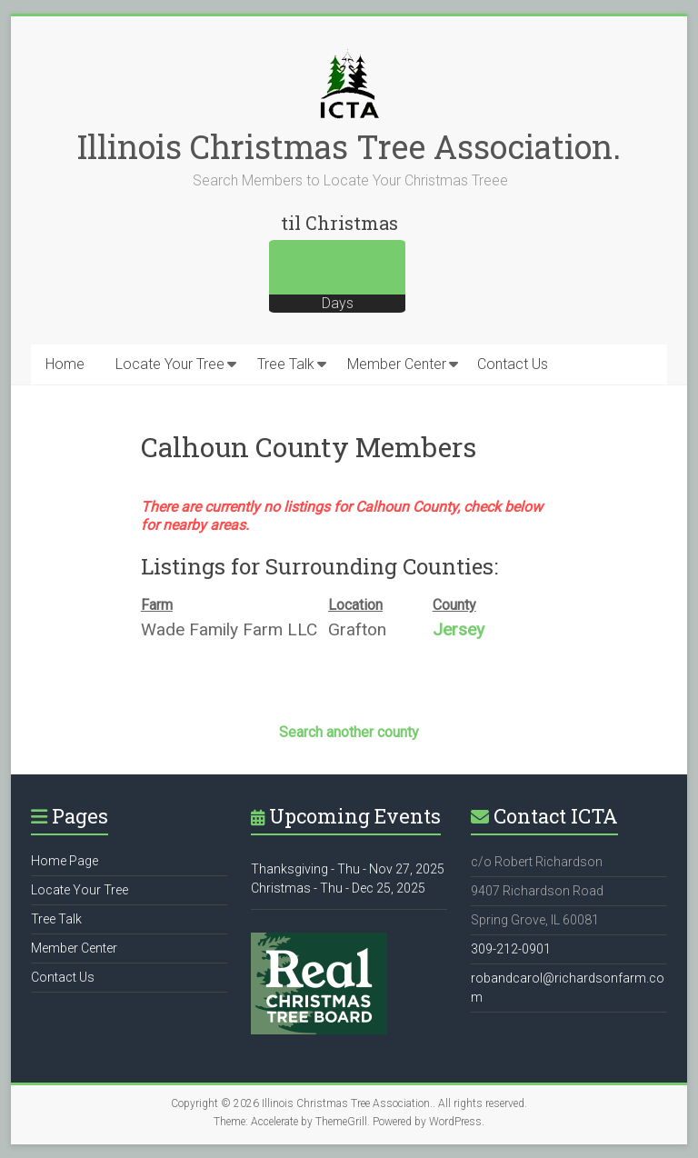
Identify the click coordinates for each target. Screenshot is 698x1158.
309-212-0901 (511, 949)
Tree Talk (285, 364)
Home (65, 364)
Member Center (396, 364)
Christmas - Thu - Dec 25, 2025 (338, 888)
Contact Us (512, 364)
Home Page (64, 861)
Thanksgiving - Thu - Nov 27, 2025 (347, 869)
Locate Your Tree (169, 364)
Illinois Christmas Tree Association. (349, 146)
